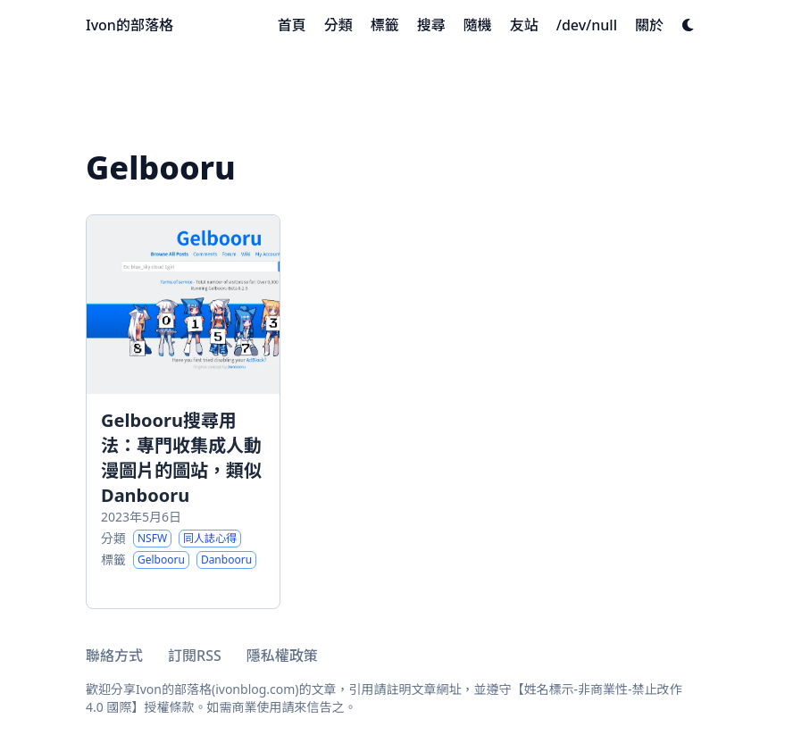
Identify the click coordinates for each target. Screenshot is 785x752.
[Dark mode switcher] (688, 25)
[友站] (524, 25)
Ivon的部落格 (129, 25)
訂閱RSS (194, 655)
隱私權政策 (282, 655)
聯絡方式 (114, 655)
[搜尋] (431, 25)
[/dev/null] (586, 25)
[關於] (649, 25)
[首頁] (292, 25)
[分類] (338, 25)
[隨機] (477, 25)
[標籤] (385, 25)
